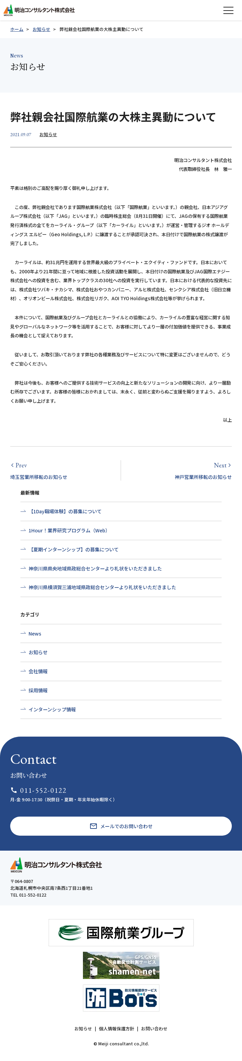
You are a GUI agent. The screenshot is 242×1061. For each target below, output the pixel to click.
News (35, 633)
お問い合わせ (154, 1028)
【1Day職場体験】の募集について (65, 511)
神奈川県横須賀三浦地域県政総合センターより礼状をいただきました (102, 587)
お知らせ (41, 29)
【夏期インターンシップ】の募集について (74, 549)
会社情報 (38, 671)
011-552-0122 (38, 790)
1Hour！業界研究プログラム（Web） (69, 530)
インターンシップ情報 (52, 709)
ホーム (16, 29)
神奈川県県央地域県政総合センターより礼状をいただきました (95, 568)
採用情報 (38, 690)
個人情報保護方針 (116, 1028)
